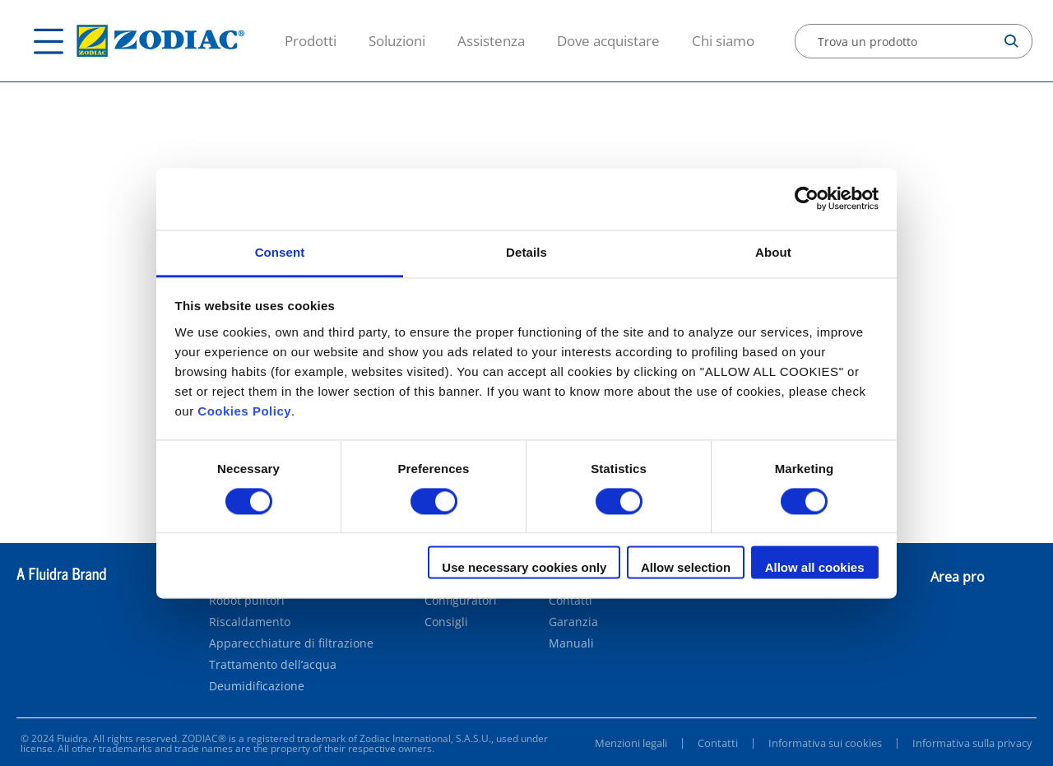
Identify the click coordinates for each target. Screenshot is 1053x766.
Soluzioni (397, 40)
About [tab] (773, 252)
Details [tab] (526, 252)
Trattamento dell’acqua (272, 664)
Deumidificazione (256, 686)
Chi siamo (723, 40)
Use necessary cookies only (524, 568)
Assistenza (491, 40)
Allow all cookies (815, 568)
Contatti (570, 600)
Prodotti (310, 40)
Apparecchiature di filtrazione (291, 643)
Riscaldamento (249, 622)
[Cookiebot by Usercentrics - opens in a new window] (807, 198)
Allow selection (686, 568)
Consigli (446, 622)
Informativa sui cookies (825, 743)
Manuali (571, 643)
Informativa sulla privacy (972, 743)
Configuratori (460, 600)
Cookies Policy (244, 411)
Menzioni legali (631, 743)
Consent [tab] (280, 252)
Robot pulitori (247, 600)
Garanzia (573, 622)
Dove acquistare (608, 40)
